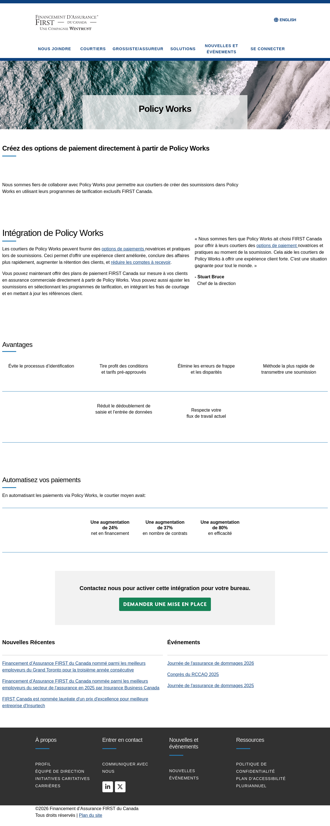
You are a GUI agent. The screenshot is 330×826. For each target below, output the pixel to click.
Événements (184, 778)
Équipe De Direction (60, 771)
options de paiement (277, 245)
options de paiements (123, 249)
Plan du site (90, 815)
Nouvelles (182, 771)
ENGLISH (288, 20)
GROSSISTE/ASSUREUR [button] (138, 49)
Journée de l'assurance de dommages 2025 (210, 685)
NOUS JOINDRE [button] (54, 49)
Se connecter (267, 49)
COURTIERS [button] (93, 49)
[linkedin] (107, 786)
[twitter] (120, 786)
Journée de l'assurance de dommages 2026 (210, 663)
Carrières (48, 786)
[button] (165, 604)
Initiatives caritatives (62, 778)
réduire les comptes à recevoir (140, 262)
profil (43, 764)
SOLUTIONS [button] (183, 49)
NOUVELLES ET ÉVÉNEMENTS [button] (221, 49)
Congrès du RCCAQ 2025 (193, 674)
